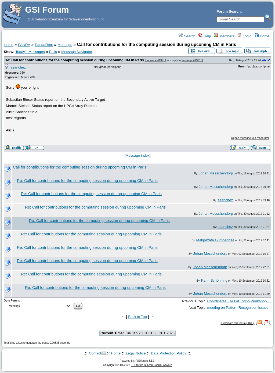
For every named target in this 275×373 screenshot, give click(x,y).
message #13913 (192, 60)
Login (244, 36)
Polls (53, 52)
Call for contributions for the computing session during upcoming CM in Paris (79, 167)
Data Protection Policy (168, 353)
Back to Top (137, 317)
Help (204, 36)
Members (224, 36)
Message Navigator (76, 52)
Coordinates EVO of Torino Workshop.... (239, 301)
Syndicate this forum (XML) (237, 323)
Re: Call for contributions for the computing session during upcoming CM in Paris (74, 60)
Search (187, 36)
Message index (137, 155)
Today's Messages (30, 52)
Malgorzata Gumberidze (215, 240)
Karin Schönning (214, 280)
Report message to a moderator (250, 138)
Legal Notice (136, 353)
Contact (95, 353)
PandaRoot (44, 45)
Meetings (65, 45)
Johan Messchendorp (216, 173)
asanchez (18, 67)
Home (262, 36)
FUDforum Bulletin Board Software (151, 365)
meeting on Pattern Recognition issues (237, 308)
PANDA (24, 45)
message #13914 (156, 60)
